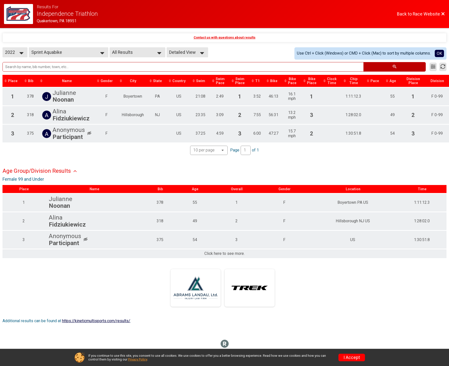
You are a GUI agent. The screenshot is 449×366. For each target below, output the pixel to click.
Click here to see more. (224, 253)
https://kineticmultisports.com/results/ (96, 320)
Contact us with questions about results (224, 37)
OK (439, 53)
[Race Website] (20, 14)
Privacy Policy (137, 359)
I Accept (351, 357)
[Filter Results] (433, 67)
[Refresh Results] (442, 67)
